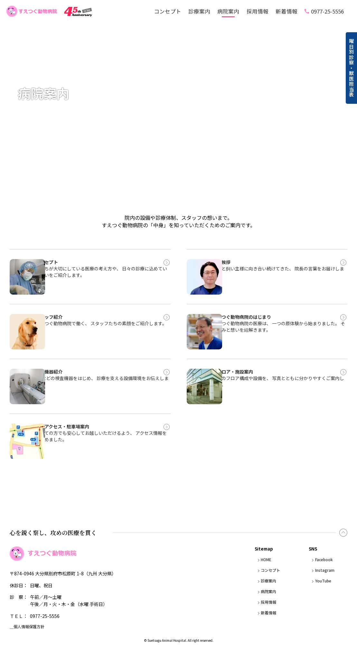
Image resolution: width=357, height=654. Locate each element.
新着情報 (286, 11)
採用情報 (257, 11)
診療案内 (199, 11)
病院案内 (228, 11)
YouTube (321, 581)
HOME (263, 559)
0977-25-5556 (327, 11)
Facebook (322, 559)
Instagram (323, 570)
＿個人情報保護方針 (30, 627)
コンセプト (167, 11)
